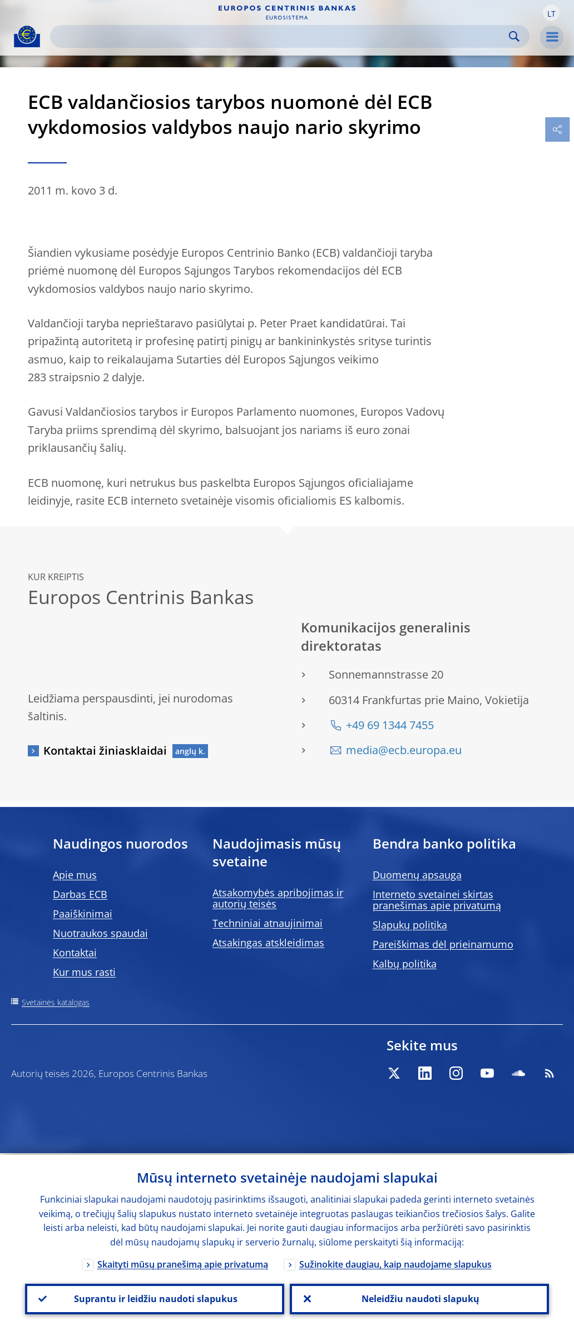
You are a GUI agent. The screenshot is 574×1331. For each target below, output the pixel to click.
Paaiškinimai (82, 913)
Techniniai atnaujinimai (267, 923)
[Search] (281, 36)
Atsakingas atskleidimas (268, 942)
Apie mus (75, 874)
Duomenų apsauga (417, 874)
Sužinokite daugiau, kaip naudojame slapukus (395, 1263)
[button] (551, 12)
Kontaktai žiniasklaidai (105, 750)
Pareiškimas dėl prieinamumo (443, 944)
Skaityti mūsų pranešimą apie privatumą (182, 1263)
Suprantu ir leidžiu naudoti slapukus (154, 1298)
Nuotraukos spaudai (100, 933)
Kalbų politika (405, 963)
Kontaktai (75, 952)
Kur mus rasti (84, 972)
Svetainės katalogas (56, 1002)
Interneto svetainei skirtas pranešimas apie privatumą (437, 900)
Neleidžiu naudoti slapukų (419, 1298)
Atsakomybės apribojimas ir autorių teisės (277, 898)
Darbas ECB (80, 894)
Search (514, 36)
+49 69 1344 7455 (390, 724)
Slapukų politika (410, 924)
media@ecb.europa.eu (404, 749)
